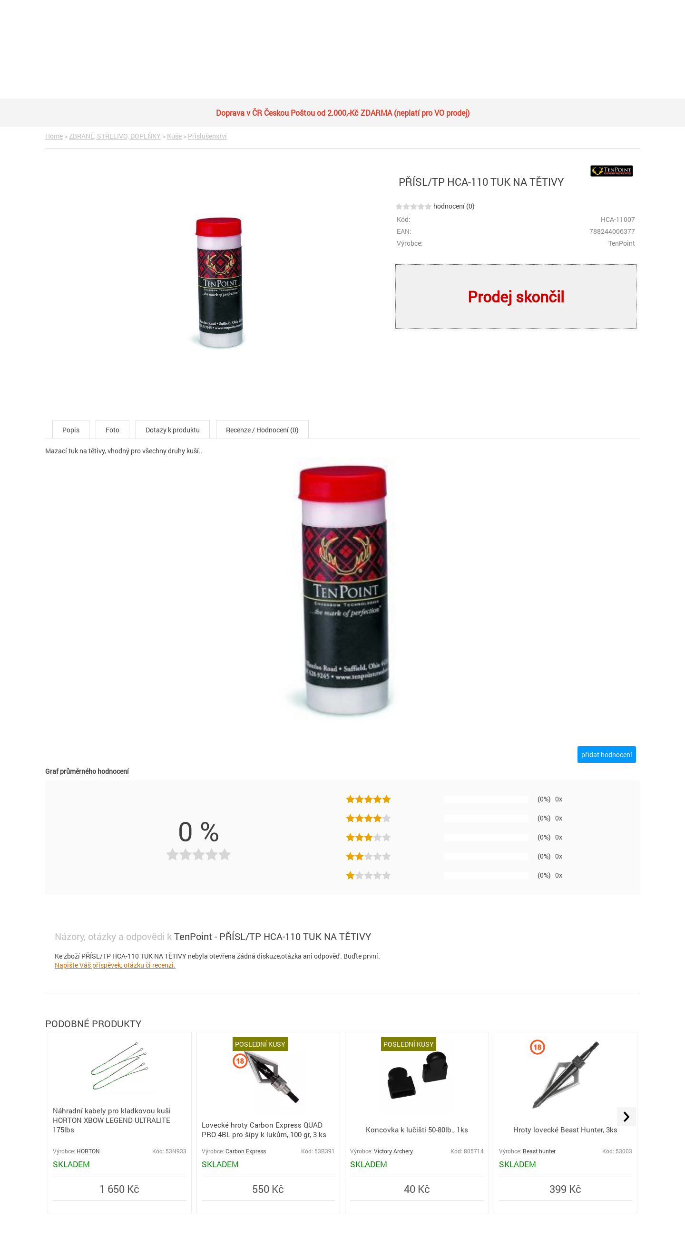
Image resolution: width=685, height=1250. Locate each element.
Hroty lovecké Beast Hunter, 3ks (565, 1129)
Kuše (174, 135)
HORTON (88, 1151)
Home (54, 135)
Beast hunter (539, 1151)
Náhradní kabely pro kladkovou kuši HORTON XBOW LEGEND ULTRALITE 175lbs (112, 1120)
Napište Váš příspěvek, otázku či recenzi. (115, 965)
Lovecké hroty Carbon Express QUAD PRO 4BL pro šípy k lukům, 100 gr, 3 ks (264, 1129)
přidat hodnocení (606, 754)
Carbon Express (245, 1151)
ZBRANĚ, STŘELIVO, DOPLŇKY (115, 135)
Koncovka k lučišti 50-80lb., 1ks (417, 1129)
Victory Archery (393, 1151)
